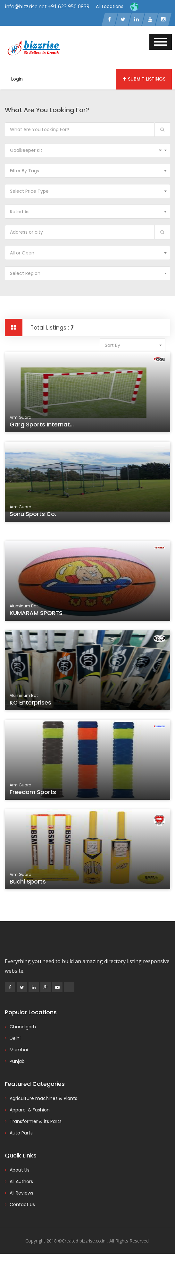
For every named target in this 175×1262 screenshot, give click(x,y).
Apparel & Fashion (30, 1110)
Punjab (17, 1061)
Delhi (15, 1038)
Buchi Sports (30, 882)
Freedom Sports (35, 793)
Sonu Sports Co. (35, 515)
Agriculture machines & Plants (43, 1098)
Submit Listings (144, 79)
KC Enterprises (33, 703)
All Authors (21, 1181)
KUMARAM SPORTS (38, 614)
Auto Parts (21, 1133)
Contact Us (22, 1204)
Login (17, 79)
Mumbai (19, 1050)
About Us (19, 1170)
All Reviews (21, 1193)
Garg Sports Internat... (43, 425)
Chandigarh (23, 1027)
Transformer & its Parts (36, 1121)
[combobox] (87, 150)
